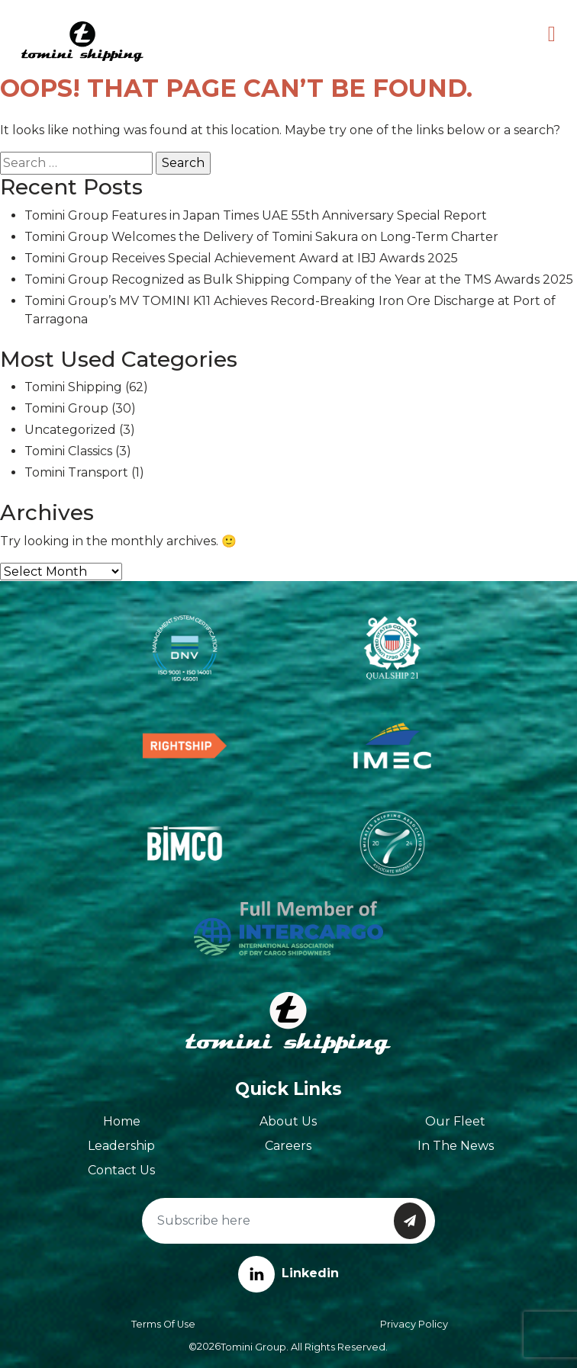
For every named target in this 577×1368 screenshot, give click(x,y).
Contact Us (121, 1170)
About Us (288, 1121)
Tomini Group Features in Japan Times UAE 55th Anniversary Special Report (255, 215)
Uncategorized (70, 429)
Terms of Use (163, 1324)
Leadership (121, 1145)
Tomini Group (66, 408)
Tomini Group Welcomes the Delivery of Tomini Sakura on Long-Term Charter (261, 237)
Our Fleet (455, 1121)
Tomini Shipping (73, 387)
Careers (288, 1145)
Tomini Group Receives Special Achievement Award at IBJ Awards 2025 (241, 258)
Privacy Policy (414, 1324)
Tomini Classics (68, 451)
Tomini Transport (76, 472)
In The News (455, 1145)
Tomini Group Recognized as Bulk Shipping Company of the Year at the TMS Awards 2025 (298, 279)
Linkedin (288, 1273)
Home (121, 1121)
